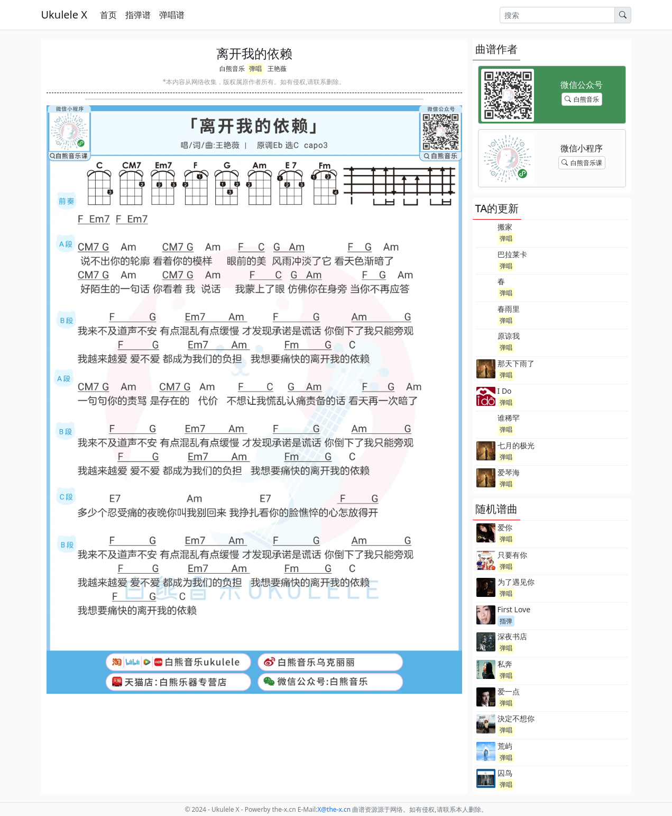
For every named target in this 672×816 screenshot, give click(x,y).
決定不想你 (516, 718)
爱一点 (509, 691)
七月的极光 (516, 445)
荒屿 (505, 746)
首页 (108, 15)
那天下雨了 (516, 363)
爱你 (505, 527)
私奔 (505, 664)
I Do (505, 391)
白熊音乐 (232, 68)
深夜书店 (512, 636)
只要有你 (512, 555)
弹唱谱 (172, 15)
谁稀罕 (509, 418)
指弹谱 (138, 15)
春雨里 (509, 309)
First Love (514, 609)
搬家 (505, 227)
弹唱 (255, 68)
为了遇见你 (516, 582)
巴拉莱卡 (512, 254)
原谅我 (509, 336)
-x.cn (334, 809)
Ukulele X (64, 14)
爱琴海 (509, 472)
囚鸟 (505, 773)
